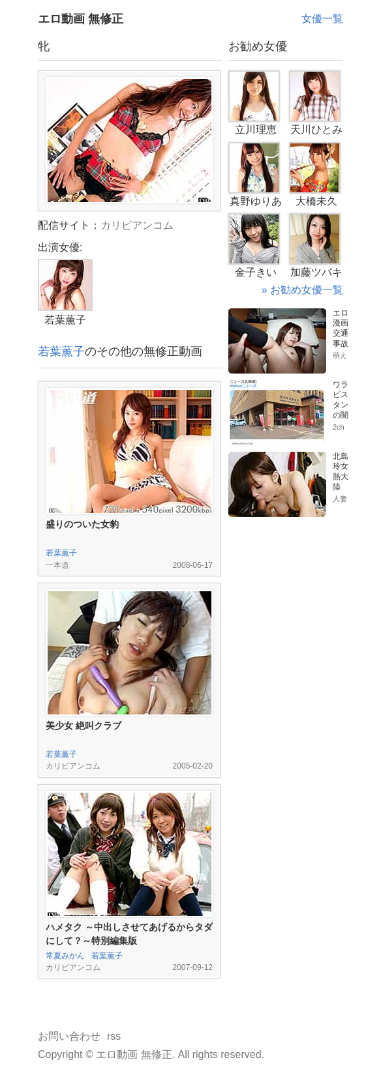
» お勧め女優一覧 (302, 289)
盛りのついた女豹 (82, 524)
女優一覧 (322, 18)
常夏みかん (65, 955)
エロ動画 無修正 (80, 18)
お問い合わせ (69, 1036)
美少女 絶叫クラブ (83, 725)
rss (114, 1036)
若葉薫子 (61, 351)
